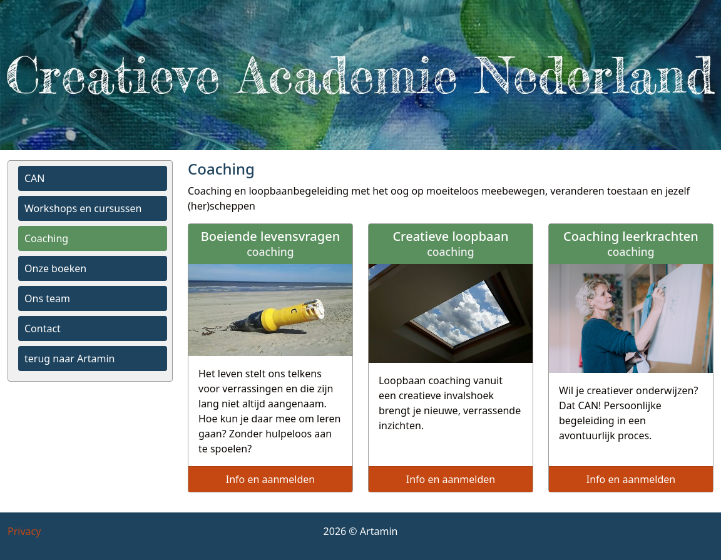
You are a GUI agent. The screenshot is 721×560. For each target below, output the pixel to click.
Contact (42, 328)
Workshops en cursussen (82, 208)
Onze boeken (55, 268)
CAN (34, 178)
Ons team (47, 298)
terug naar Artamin (69, 358)
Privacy (24, 531)
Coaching (46, 238)
